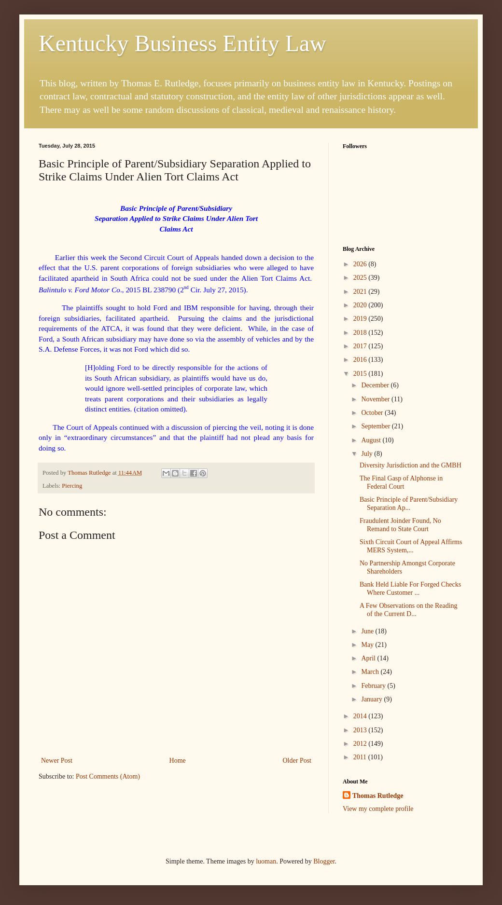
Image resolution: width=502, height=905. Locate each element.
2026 (361, 264)
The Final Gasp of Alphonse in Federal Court (401, 482)
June (368, 631)
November (376, 399)
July (367, 453)
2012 (361, 743)
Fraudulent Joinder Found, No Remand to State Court (400, 525)
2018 (361, 332)
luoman (266, 861)
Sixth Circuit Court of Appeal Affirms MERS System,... (411, 546)
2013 (361, 730)
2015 (361, 373)
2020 (361, 305)
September (376, 426)
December (375, 385)
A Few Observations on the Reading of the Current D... (409, 609)
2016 (361, 359)
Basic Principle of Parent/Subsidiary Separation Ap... (409, 503)
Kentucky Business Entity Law (182, 43)
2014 (361, 716)
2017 (361, 346)
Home (177, 760)
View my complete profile (378, 808)
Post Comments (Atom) (108, 776)
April (369, 658)
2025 (361, 277)
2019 (361, 318)
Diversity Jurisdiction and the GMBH (410, 465)
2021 (361, 291)
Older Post (297, 760)
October (373, 412)
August (371, 440)
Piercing (72, 485)
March (370, 671)
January (372, 699)
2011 (360, 757)
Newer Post (56, 760)
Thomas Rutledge (377, 795)
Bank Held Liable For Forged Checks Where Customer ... (410, 588)
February (374, 685)
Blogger (324, 861)
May (368, 644)
